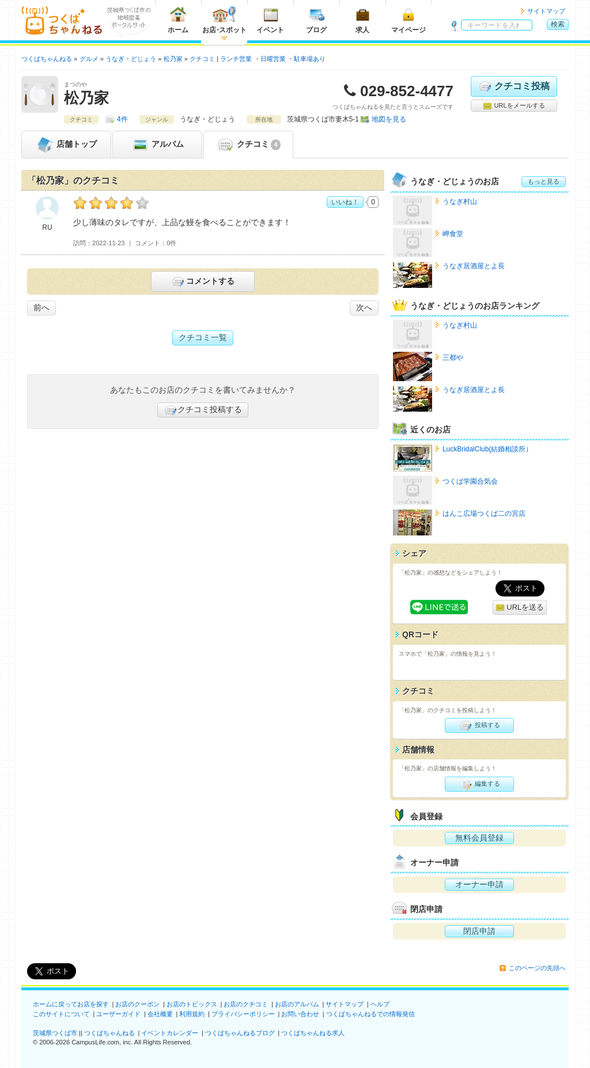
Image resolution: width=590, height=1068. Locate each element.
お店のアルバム (297, 1004)
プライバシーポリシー (243, 1013)
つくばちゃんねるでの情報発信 (370, 1013)
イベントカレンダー (169, 1032)
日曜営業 (273, 58)
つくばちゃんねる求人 (313, 1032)
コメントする (202, 281)
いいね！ (345, 202)
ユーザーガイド (118, 1013)
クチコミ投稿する (203, 410)
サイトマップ (546, 10)
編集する (479, 784)
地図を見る (389, 119)
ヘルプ (379, 1004)
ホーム (178, 20)
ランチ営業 (236, 58)
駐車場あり (310, 58)
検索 (558, 24)
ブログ (316, 20)
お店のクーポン (137, 1004)
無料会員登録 (479, 837)
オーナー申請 (479, 884)
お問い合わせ (300, 1013)
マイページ (408, 20)
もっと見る (543, 181)
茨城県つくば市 (55, 1032)
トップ (66, 144)
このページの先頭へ (537, 967)
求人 (362, 20)
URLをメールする (513, 106)
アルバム (157, 144)
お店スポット (224, 20)
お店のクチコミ (246, 1004)
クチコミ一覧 (203, 337)
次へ (364, 307)
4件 (122, 119)
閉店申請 (479, 931)
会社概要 (160, 1013)
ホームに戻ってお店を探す (71, 1004)
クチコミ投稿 (513, 86)
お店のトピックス (192, 1004)
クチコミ (248, 144)
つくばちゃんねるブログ (240, 1032)
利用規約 (192, 1013)
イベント (270, 20)
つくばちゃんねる (109, 1032)
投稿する (479, 725)
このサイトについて (61, 1013)
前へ (41, 307)
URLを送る (520, 608)
